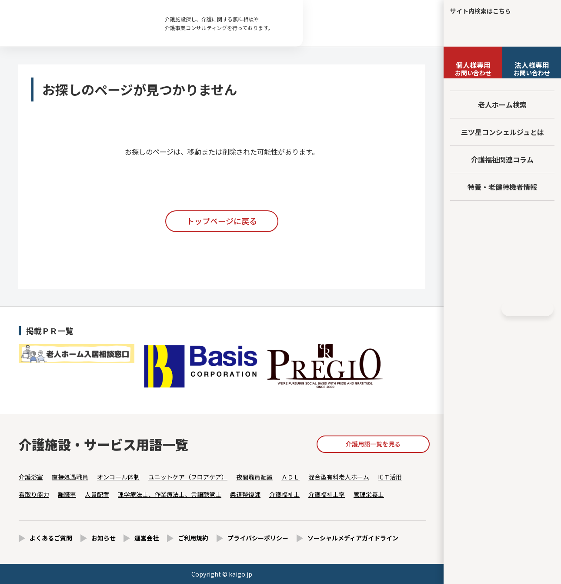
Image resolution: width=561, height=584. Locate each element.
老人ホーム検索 (502, 104)
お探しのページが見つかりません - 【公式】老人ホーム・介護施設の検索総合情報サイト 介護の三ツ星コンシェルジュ (78, 23)
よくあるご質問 (51, 537)
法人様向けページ (502, 248)
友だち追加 (502, 219)
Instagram (488, 309)
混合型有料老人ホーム (338, 477)
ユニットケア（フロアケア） (187, 477)
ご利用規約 (193, 537)
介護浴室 (31, 477)
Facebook (472, 309)
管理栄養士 (369, 494)
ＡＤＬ (290, 477)
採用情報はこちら (502, 280)
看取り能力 (34, 494)
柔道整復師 (245, 494)
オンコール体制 (118, 477)
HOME (527, 308)
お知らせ (103, 537)
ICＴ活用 (390, 477)
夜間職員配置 (254, 477)
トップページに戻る (222, 220)
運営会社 (146, 537)
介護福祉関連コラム (502, 159)
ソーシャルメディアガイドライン (352, 537)
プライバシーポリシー (257, 537)
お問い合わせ (473, 68)
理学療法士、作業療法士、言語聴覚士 (169, 494)
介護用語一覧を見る (373, 443)
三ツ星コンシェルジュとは (502, 132)
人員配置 (97, 494)
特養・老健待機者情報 (502, 187)
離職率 (67, 494)
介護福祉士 (284, 494)
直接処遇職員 (70, 477)
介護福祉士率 (326, 494)
